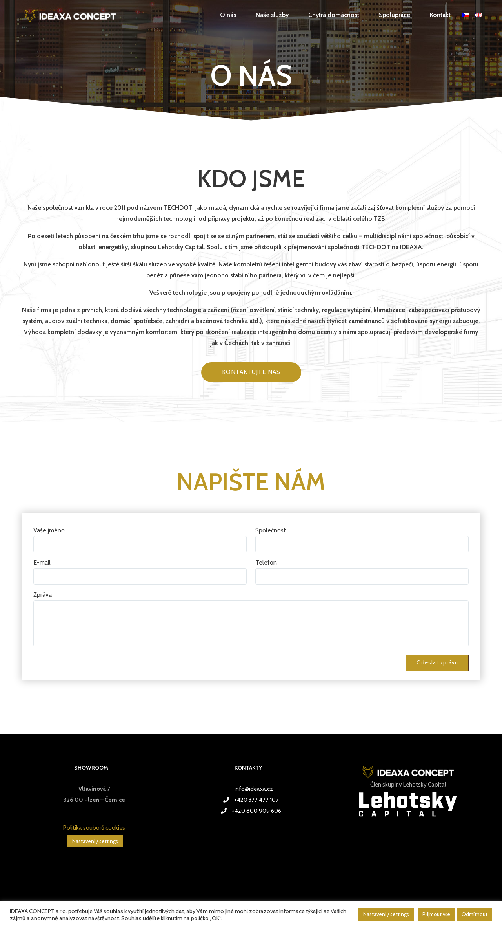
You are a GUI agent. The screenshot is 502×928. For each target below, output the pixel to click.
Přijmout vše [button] (436, 914)
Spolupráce (394, 14)
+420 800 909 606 (256, 810)
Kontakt (440, 14)
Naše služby (272, 14)
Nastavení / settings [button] (95, 841)
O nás (228, 14)
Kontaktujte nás (251, 372)
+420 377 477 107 (256, 799)
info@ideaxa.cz (254, 788)
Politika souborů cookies (94, 827)
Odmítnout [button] (474, 914)
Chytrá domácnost (333, 14)
